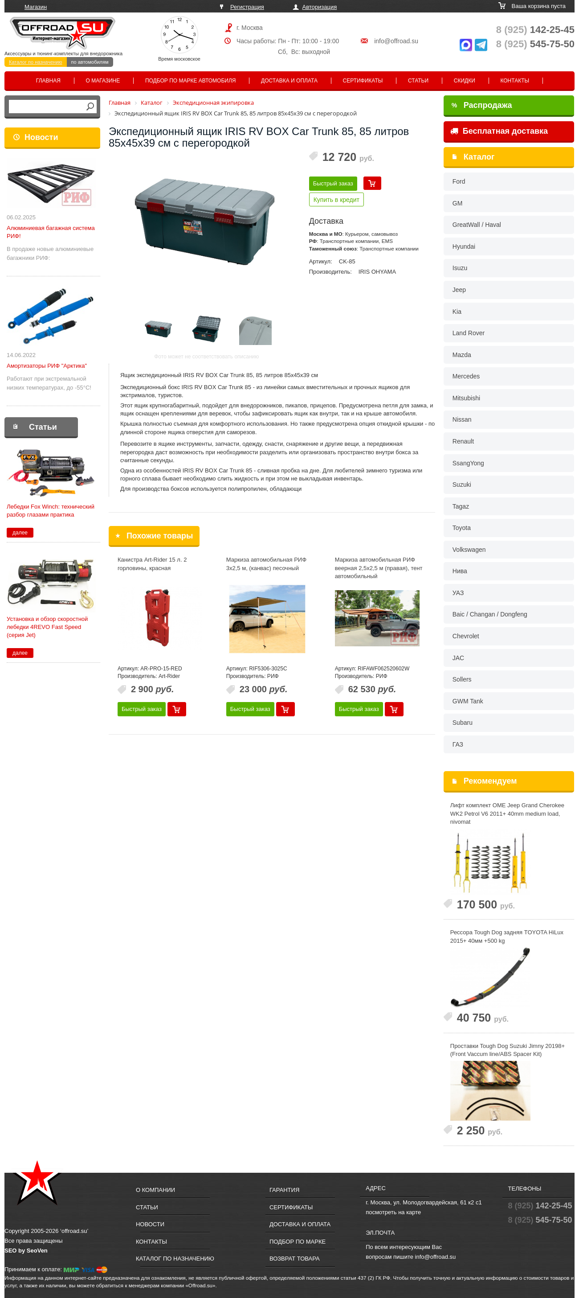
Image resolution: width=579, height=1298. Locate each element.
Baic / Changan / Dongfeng (490, 614)
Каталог (479, 156)
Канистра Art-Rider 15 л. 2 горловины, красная (152, 563)
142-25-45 (535, 29)
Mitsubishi (466, 398)
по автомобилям (90, 62)
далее (20, 533)
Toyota (462, 527)
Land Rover (469, 333)
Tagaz (461, 506)
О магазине (103, 81)
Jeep (459, 289)
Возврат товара (294, 1258)
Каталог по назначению (35, 62)
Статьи (418, 81)
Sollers (462, 679)
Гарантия (284, 1190)
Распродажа (482, 105)
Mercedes (466, 376)
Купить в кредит (336, 199)
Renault (463, 441)
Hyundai (464, 246)
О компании (155, 1190)
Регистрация (247, 7)
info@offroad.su (396, 41)
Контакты (514, 81)
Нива (460, 571)
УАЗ (458, 592)
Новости (41, 137)
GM (458, 203)
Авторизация (319, 7)
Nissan (462, 419)
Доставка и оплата (289, 81)
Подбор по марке (297, 1241)
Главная (48, 81)
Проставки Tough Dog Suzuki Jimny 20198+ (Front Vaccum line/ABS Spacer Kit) (507, 1050)
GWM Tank (468, 701)
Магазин (35, 7)
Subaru (463, 722)
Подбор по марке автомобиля (190, 81)
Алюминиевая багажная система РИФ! (51, 232)
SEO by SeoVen (26, 1250)
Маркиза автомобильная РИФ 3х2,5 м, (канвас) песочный (266, 563)
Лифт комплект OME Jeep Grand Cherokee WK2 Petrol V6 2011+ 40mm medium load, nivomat (507, 813)
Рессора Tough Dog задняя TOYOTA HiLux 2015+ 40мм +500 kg (506, 936)
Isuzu (460, 267)
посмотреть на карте (393, 1212)
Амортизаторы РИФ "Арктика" (47, 365)
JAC (458, 657)
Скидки (464, 81)
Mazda (462, 354)
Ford (459, 181)
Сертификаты (363, 81)
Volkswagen (469, 549)
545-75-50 (535, 43)
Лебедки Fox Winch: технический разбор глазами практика (50, 510)
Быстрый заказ (333, 183)
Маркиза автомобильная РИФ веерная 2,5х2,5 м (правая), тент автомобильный (379, 567)
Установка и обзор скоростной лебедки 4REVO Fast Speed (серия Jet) (47, 627)
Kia (457, 311)
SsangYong (468, 463)
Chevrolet (466, 636)
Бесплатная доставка (499, 131)
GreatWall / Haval (477, 224)
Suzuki (462, 484)
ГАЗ (458, 744)
